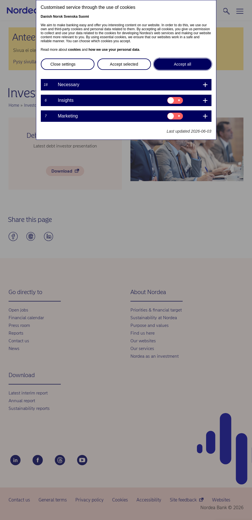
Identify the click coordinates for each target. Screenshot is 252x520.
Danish (46, 17)
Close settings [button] (63, 64)
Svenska (71, 17)
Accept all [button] (182, 64)
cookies (74, 50)
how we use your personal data (113, 50)
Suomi (83, 17)
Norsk (58, 17)
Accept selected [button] (124, 64)
